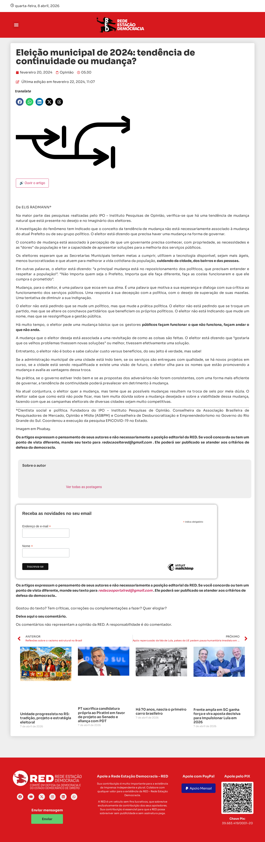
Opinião (67, 72)
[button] (16, 25)
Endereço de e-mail (36, 526)
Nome (27, 546)
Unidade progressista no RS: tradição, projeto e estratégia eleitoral (45, 718)
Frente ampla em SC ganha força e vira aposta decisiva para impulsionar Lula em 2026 (217, 715)
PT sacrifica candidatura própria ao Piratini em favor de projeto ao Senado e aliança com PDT (101, 714)
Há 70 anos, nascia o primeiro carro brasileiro (161, 711)
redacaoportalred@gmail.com (125, 590)
